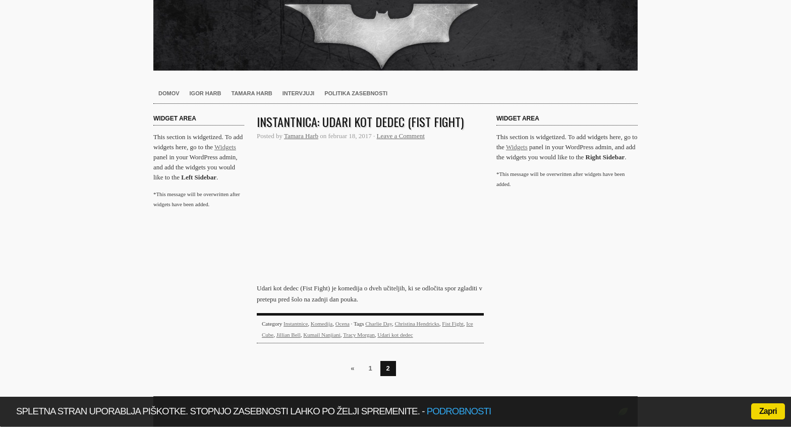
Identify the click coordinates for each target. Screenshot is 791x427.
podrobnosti (459, 411)
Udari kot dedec (395, 335)
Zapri (768, 411)
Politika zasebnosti (355, 93)
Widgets (225, 147)
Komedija (321, 324)
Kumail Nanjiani (322, 335)
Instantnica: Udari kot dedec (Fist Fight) (360, 121)
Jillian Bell (288, 335)
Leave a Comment (401, 136)
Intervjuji (298, 93)
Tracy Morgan (359, 335)
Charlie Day (378, 324)
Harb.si (395, 35)
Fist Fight (453, 324)
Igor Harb (205, 93)
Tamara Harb (252, 93)
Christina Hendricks (417, 324)
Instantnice (296, 324)
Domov (169, 93)
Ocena (342, 324)
